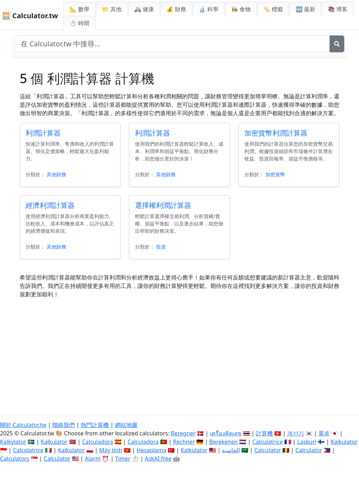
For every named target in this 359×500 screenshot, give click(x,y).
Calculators (14, 458)
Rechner (184, 442)
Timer (122, 458)
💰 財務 (176, 9)
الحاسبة (231, 450)
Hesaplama (151, 450)
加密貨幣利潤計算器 (275, 133)
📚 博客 (337, 9)
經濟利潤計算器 (50, 205)
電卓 (324, 433)
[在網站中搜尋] (172, 43)
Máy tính (110, 450)
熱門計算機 (95, 425)
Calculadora (97, 442)
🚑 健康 (144, 9)
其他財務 (56, 174)
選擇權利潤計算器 (163, 205)
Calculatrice (267, 442)
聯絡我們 (63, 425)
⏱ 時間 (79, 23)
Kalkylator (13, 442)
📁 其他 (112, 9)
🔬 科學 (208, 9)
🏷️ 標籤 (273, 9)
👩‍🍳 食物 (241, 9)
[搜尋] (337, 43)
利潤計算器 (43, 133)
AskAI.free (158, 458)
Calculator (267, 450)
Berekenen (223, 442)
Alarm (93, 458)
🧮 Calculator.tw (30, 15)
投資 (161, 246)
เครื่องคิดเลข (226, 433)
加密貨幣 (275, 174)
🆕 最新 (305, 9)
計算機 (264, 433)
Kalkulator (54, 442)
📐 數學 (79, 9)
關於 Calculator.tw (23, 425)
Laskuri (306, 442)
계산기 (295, 433)
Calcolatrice (28, 450)
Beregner (183, 433)
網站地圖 (126, 425)
